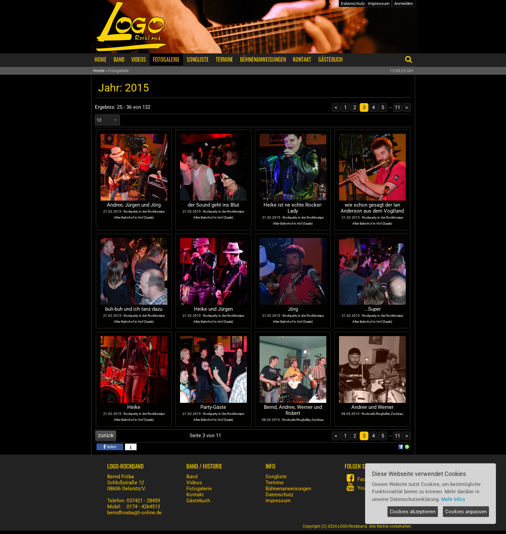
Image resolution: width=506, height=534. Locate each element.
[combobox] (107, 120)
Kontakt (195, 495)
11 (397, 107)
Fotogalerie (199, 489)
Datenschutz (353, 3)
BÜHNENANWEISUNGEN (263, 59)
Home (98, 70)
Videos (194, 483)
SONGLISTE (198, 59)
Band (191, 477)
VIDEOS (138, 59)
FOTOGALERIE (166, 59)
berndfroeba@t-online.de (134, 513)
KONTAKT (302, 59)
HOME (101, 59)
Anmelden (403, 3)
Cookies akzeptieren (413, 512)
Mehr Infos (453, 499)
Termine (275, 483)
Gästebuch (198, 501)
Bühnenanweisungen (288, 489)
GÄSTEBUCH (330, 59)
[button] (110, 447)
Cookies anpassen (466, 512)
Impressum (378, 3)
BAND (119, 59)
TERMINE (224, 59)
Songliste (276, 477)
